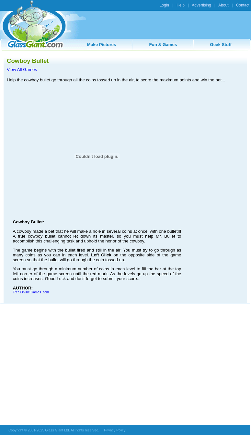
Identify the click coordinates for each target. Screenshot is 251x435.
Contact (242, 5)
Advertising (201, 5)
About (223, 5)
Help (181, 5)
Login (164, 5)
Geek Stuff (221, 44)
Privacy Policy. (115, 430)
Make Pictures (101, 44)
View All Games (22, 69)
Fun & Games (163, 44)
